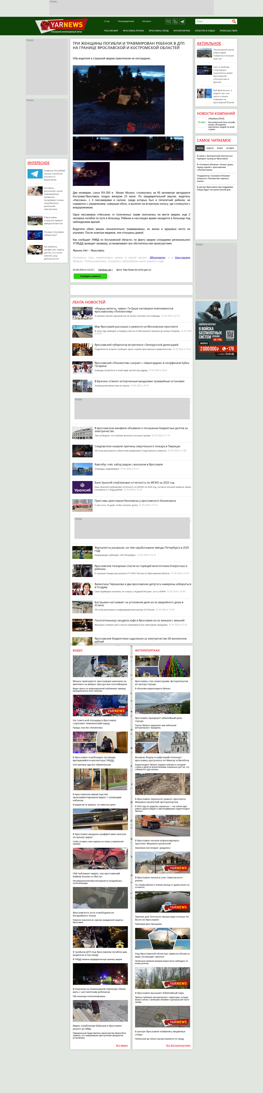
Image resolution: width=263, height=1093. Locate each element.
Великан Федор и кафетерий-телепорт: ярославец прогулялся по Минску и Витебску (162, 759)
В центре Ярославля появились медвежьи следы (160, 1033)
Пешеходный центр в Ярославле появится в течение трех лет (223, 54)
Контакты (146, 21)
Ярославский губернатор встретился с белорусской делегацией (136, 344)
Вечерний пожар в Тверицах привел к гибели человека (131, 765)
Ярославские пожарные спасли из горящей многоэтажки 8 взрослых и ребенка (141, 567)
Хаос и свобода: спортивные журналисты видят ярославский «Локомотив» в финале (223, 74)
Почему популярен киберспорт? (54, 233)
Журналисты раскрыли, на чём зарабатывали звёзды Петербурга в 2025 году (142, 549)
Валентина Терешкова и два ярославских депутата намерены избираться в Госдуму (143, 586)
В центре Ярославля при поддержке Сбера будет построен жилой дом (215, 188)
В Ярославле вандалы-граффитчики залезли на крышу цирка (99, 835)
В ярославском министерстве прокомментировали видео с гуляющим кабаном (97, 797)
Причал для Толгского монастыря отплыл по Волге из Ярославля (162, 918)
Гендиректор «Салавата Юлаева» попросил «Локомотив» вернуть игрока (213, 178)
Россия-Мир (111, 30)
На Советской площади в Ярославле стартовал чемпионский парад (94, 722)
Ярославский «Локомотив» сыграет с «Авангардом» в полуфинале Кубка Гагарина (142, 364)
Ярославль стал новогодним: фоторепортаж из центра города (161, 683)
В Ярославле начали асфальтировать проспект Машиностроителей (157, 842)
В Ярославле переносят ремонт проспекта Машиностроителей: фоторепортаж (160, 800)
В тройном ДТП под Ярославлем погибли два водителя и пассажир (100, 953)
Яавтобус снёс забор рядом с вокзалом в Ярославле (129, 464)
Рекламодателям (126, 21)
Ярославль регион (133, 30)
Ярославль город (159, 30)
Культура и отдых (205, 30)
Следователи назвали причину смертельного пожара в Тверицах (137, 446)
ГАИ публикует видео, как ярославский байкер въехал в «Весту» (96, 875)
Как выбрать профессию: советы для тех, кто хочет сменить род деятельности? (54, 252)
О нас (107, 21)
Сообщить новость (90, 276)
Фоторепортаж (181, 30)
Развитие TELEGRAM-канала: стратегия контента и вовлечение (55, 175)
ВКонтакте (157, 257)
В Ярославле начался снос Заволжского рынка (159, 879)
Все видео (122, 1045)
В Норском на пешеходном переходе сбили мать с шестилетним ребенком (99, 990)
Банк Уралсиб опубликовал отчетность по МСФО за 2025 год (134, 482)
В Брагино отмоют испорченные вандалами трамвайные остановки (139, 381)
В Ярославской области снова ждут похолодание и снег (131, 711)
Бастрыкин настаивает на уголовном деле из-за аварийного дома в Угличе (139, 604)
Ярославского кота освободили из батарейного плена (93, 914)
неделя (210, 148)
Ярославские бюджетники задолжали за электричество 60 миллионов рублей (141, 640)
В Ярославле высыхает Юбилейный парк (159, 993)
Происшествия (228, 30)
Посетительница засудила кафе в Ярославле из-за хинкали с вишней (140, 620)
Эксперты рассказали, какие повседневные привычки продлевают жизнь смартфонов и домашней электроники (54, 198)
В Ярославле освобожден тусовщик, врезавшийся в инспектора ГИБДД (94, 759)
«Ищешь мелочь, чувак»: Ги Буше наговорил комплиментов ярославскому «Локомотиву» (134, 310)
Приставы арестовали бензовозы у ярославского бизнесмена (135, 500)
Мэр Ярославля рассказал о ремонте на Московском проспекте (136, 326)
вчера (220, 148)
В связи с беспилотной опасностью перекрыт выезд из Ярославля (215, 157)
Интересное (38, 163)
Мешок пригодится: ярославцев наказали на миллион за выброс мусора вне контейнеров (100, 683)
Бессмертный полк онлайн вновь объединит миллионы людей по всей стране (221, 126)
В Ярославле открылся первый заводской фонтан (53, 220)
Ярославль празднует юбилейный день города (158, 719)
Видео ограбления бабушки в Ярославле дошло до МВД (97, 1027)
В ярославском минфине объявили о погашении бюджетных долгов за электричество (141, 430)
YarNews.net (104, 269)
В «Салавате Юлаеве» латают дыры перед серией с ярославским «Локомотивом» (215, 167)
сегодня (230, 148)
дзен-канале (182, 257)
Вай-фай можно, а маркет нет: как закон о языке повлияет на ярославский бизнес (223, 96)
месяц (200, 148)
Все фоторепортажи (178, 1045)
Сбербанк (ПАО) (216, 118)
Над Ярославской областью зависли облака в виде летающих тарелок (162, 955)
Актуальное (209, 43)
